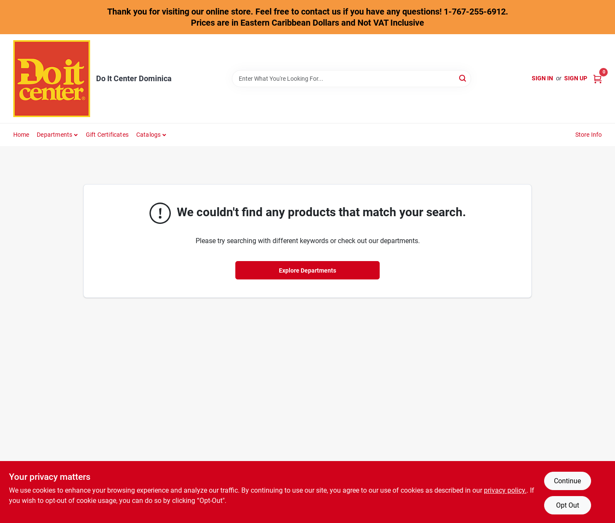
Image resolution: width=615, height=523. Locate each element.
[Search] (463, 78)
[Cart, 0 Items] (597, 78)
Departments (54, 134)
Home (21, 134)
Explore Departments (307, 270)
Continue (567, 481)
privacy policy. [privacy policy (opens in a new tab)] (505, 490)
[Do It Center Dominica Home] (51, 78)
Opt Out (567, 505)
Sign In (542, 78)
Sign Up (575, 78)
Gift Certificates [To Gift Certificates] (107, 134)
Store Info (588, 134)
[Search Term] (351, 78)
